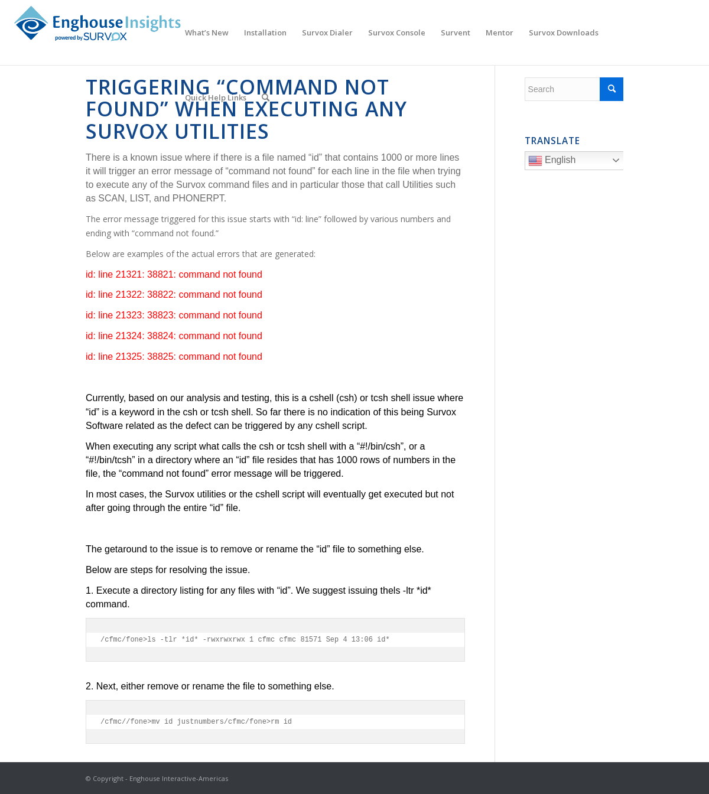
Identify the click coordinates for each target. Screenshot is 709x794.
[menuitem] (206, 32)
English (577, 162)
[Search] (265, 97)
